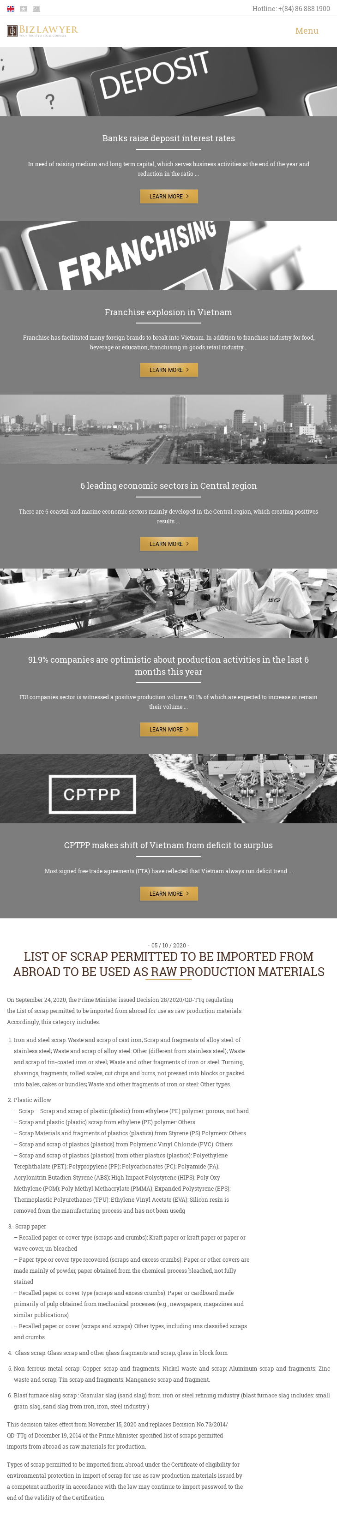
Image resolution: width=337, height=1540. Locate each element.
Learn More (166, 196)
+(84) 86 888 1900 (304, 8)
